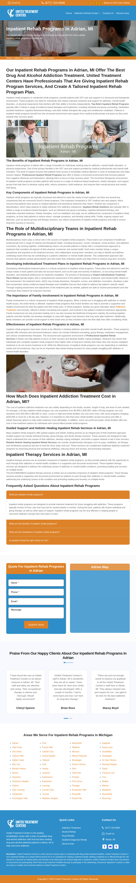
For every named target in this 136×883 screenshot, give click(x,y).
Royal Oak (77, 798)
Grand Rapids (48, 756)
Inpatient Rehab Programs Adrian (38, 58)
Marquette (77, 743)
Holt (44, 764)
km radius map (99, 603)
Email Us (16, 3)
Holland (45, 760)
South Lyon (107, 747)
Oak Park (76, 773)
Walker (105, 781)
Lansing (46, 785)
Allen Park (17, 747)
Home (69, 13)
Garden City (47, 751)
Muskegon (77, 760)
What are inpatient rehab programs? (26, 494)
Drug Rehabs (68, 836)
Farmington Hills (20, 798)
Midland (76, 747)
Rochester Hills (79, 790)
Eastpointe (17, 794)
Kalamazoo (47, 777)
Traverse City (108, 773)
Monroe (75, 751)
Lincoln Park (48, 790)
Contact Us (108, 13)
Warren (105, 785)
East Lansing (18, 790)
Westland (106, 790)
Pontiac (75, 777)
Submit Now (36, 624)
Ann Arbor (17, 751)
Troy (104, 777)
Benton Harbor (19, 768)
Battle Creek (18, 760)
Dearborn (16, 777)
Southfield (106, 751)
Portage (76, 785)
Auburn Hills (18, 756)
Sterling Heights (109, 764)
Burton (15, 773)
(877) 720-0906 (55, 3)
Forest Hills (47, 747)
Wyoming (106, 798)
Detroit (15, 785)
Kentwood (47, 781)
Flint (44, 743)
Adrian (17, 58)
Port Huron (77, 781)
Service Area (122, 13)
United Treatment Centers (67, 879)
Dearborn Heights (20, 781)
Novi (74, 768)
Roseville (76, 794)
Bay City (16, 764)
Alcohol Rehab (69, 832)
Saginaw (106, 743)
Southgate (107, 756)
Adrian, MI (110, 839)
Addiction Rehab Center (87, 13)
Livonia (45, 794)
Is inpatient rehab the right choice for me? (28, 540)
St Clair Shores (109, 760)
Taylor (105, 768)
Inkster (45, 768)
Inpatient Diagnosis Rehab (74, 840)
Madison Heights (50, 798)
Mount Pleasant (79, 756)
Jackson (46, 773)
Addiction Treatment (71, 828)
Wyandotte (107, 794)
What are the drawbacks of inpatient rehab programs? (34, 532)
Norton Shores (79, 764)
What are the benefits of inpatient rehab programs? (33, 524)
